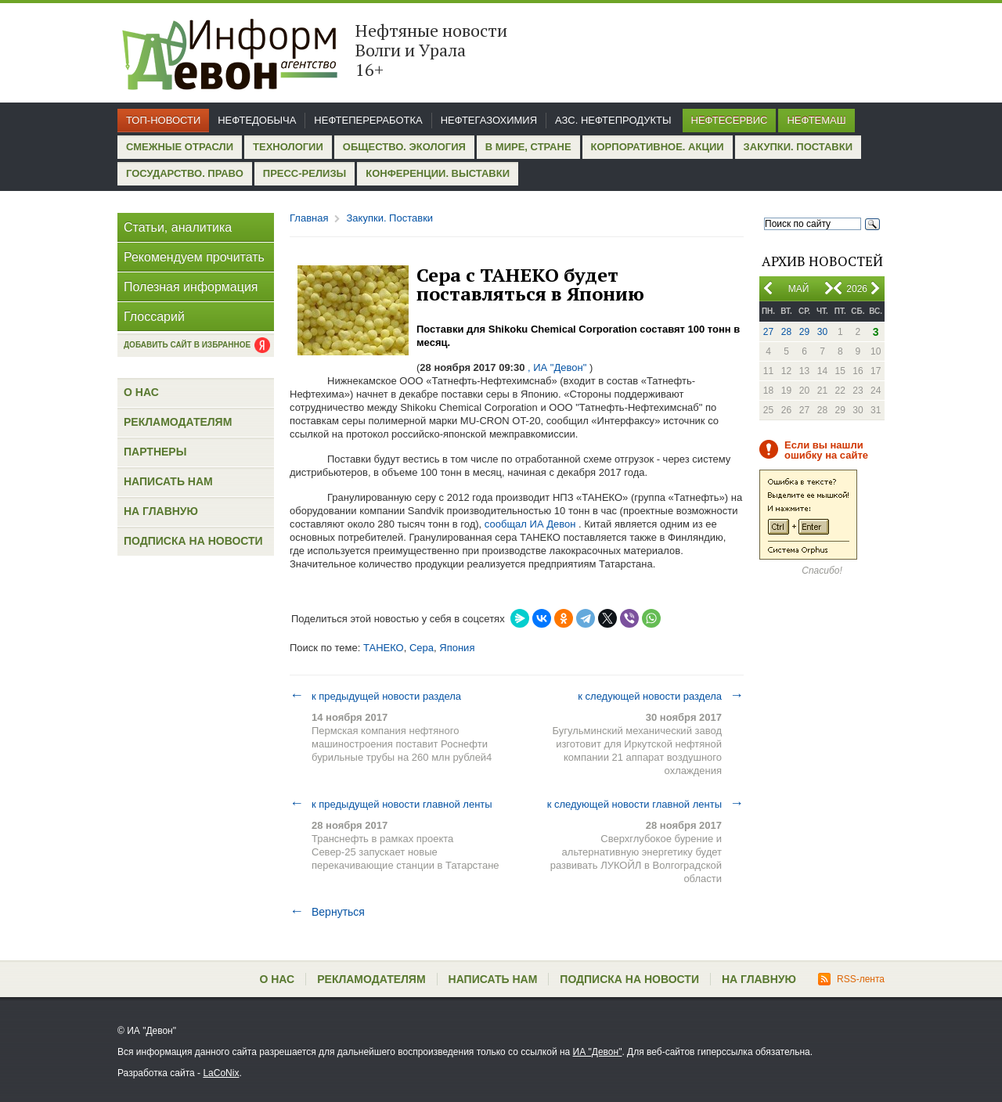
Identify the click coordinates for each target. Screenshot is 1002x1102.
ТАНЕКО (383, 648)
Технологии (288, 147)
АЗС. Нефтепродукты (613, 120)
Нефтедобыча (257, 120)
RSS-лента (851, 979)
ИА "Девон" (597, 1051)
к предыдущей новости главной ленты (391, 804)
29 (804, 331)
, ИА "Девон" (556, 367)
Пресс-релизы (304, 173)
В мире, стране (528, 147)
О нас (141, 392)
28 (786, 331)
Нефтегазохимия (489, 120)
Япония (456, 648)
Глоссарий (154, 316)
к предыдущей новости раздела (375, 696)
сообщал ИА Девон (530, 524)
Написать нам (168, 481)
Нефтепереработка (368, 120)
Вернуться (327, 912)
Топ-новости (163, 120)
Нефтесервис (729, 120)
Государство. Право (184, 173)
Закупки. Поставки (798, 147)
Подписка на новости (193, 541)
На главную (161, 511)
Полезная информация (191, 287)
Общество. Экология (404, 147)
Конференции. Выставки (438, 173)
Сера (421, 648)
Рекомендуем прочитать (194, 257)
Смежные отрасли (179, 147)
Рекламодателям (178, 422)
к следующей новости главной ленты (645, 804)
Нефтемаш (816, 120)
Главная (309, 218)
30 (822, 331)
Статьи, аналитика (178, 227)
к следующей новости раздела (661, 696)
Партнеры (155, 451)
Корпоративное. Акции (657, 147)
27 (768, 331)
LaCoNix (221, 1073)
